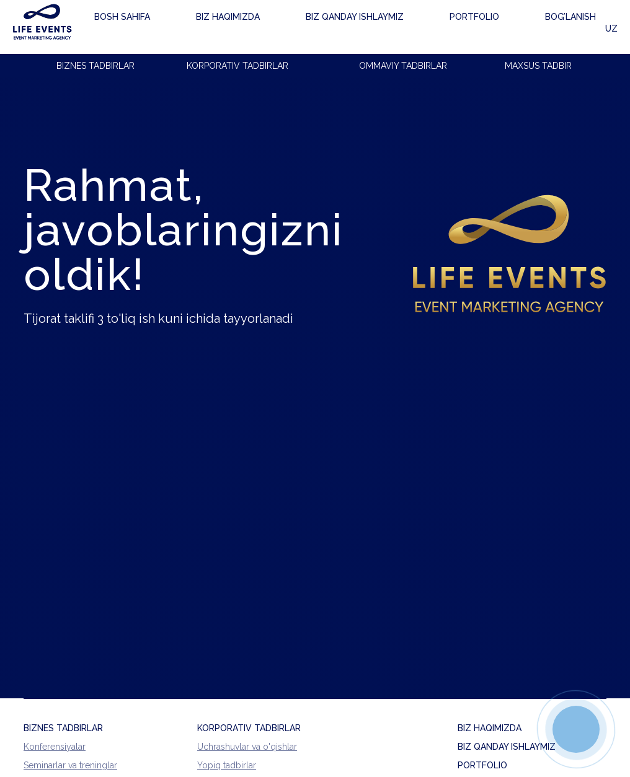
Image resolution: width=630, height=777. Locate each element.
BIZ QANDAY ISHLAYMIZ (507, 747)
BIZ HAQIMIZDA (489, 728)
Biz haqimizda (196, 27)
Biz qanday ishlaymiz (290, 27)
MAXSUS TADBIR (538, 66)
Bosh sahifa (124, 29)
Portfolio (376, 27)
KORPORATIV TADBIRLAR (237, 66)
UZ (599, 27)
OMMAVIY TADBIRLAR (403, 66)
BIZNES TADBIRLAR (95, 66)
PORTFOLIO (482, 765)
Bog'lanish (437, 27)
